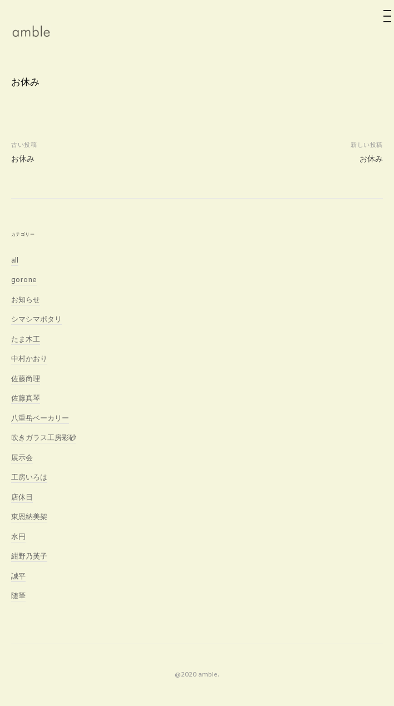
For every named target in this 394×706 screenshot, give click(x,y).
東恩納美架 (29, 517)
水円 (18, 537)
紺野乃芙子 (29, 556)
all (14, 260)
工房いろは (29, 477)
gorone (24, 280)
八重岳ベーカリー (40, 418)
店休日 (22, 497)
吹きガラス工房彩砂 (43, 438)
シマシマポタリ (36, 319)
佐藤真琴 (25, 398)
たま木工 (25, 339)
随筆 (18, 596)
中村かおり (29, 359)
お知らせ (25, 300)
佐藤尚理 (25, 379)
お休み (23, 159)
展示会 (22, 458)
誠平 (18, 576)
